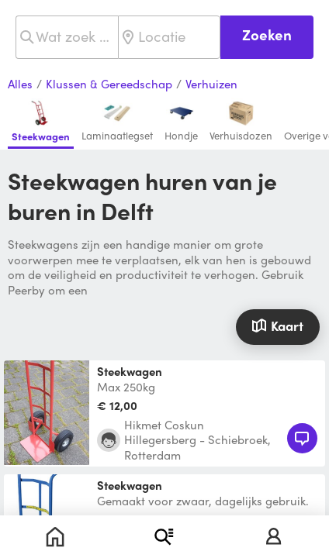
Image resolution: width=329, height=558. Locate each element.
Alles (20, 84)
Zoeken (267, 34)
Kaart (277, 325)
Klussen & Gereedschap (109, 84)
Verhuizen (211, 84)
